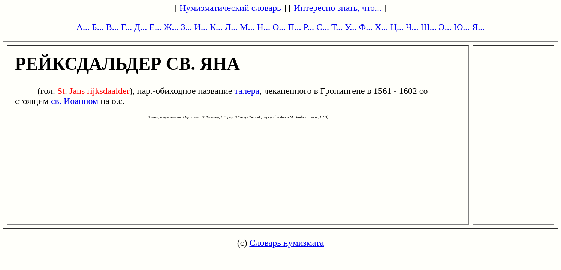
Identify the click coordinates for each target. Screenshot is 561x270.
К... (216, 27)
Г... (126, 27)
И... (201, 27)
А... (83, 27)
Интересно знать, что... (337, 8)
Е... (155, 27)
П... (294, 27)
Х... (381, 27)
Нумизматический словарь (230, 8)
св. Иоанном (74, 101)
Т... (337, 27)
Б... (98, 27)
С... (322, 27)
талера (246, 91)
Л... (231, 27)
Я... (478, 27)
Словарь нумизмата (286, 243)
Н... (263, 27)
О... (279, 27)
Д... (140, 27)
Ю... (462, 27)
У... (350, 27)
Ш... (429, 27)
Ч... (412, 27)
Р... (309, 27)
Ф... (366, 27)
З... (186, 27)
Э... (445, 27)
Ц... (397, 27)
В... (112, 27)
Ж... (171, 27)
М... (247, 27)
